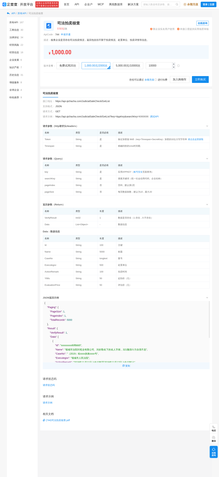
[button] (173, 67)
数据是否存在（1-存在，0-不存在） (135, 217)
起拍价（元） (124, 278)
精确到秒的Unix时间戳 (129, 146)
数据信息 (122, 224)
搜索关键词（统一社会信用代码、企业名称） (140, 178)
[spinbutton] (160, 65)
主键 (120, 245)
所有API (22, 13)
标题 (120, 251)
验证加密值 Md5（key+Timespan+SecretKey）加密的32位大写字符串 (152, 139)
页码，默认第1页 (126, 185)
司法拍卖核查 (36, 13)
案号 (120, 258)
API (13, 13)
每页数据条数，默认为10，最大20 (135, 192)
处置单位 (122, 265)
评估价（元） (124, 285)
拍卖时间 (122, 271)
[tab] (126, 126)
